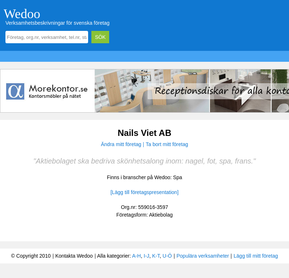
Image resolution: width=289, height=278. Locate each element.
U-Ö (167, 256)
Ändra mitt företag (121, 144)
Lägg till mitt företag (256, 256)
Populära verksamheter (203, 256)
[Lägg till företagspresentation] (145, 192)
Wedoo (22, 14)
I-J (146, 256)
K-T (156, 256)
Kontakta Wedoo (73, 256)
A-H (136, 256)
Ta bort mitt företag (167, 144)
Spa (177, 177)
